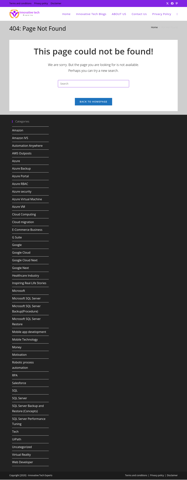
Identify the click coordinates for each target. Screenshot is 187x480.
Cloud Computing (24, 215)
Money (16, 348)
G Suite (17, 238)
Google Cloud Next (24, 261)
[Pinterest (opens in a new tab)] (176, 3)
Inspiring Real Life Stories (29, 284)
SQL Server (19, 398)
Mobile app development (29, 332)
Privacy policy (41, 3)
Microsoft (18, 291)
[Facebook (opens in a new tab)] (172, 3)
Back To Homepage (93, 102)
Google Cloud (21, 253)
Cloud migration (23, 222)
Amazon (17, 131)
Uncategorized (22, 447)
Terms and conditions (20, 3)
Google (17, 245)
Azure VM (18, 207)
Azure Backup (21, 169)
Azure (16, 161)
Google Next (20, 268)
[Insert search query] (93, 83)
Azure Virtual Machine (27, 200)
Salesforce (19, 383)
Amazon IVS (20, 138)
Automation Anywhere (27, 146)
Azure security (21, 192)
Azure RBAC (20, 184)
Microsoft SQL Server (26, 299)
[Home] (154, 27)
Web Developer (22, 462)
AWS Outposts (21, 154)
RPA (15, 376)
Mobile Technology (25, 340)
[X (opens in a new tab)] (167, 3)
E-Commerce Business (27, 230)
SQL (15, 391)
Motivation (19, 355)
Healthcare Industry (25, 276)
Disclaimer (56, 3)
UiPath (16, 440)
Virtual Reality (21, 455)
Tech (15, 432)
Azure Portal (20, 176)
